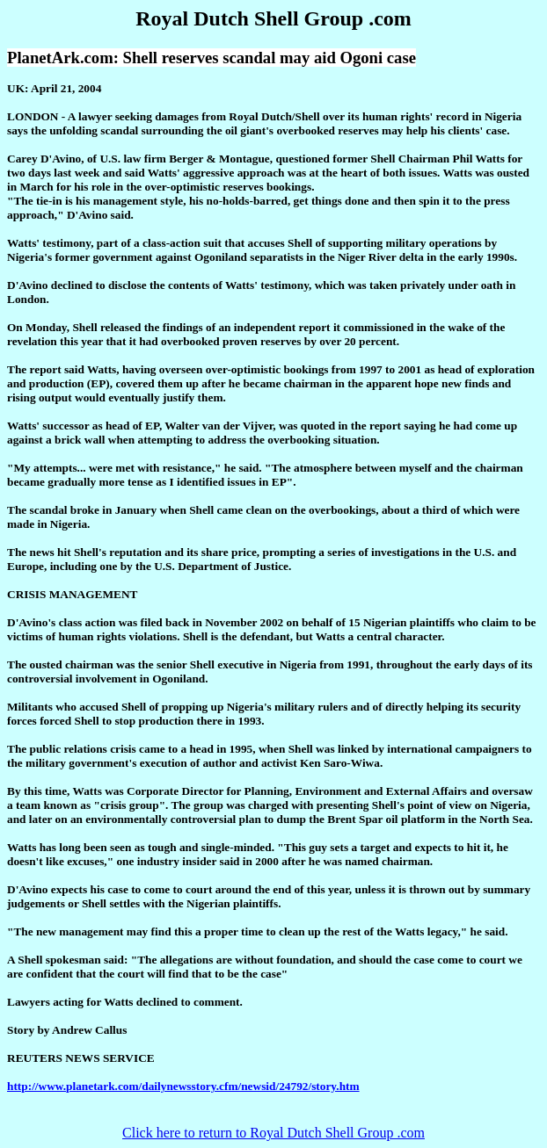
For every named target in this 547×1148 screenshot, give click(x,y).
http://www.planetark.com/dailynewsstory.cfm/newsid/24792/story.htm (183, 1086)
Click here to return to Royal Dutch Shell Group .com (273, 1132)
